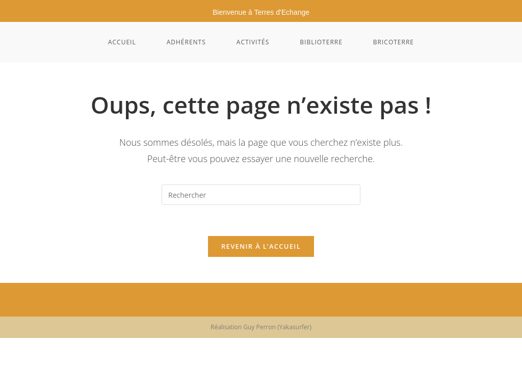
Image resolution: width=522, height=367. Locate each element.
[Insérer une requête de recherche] (261, 195)
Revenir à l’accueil (261, 246)
